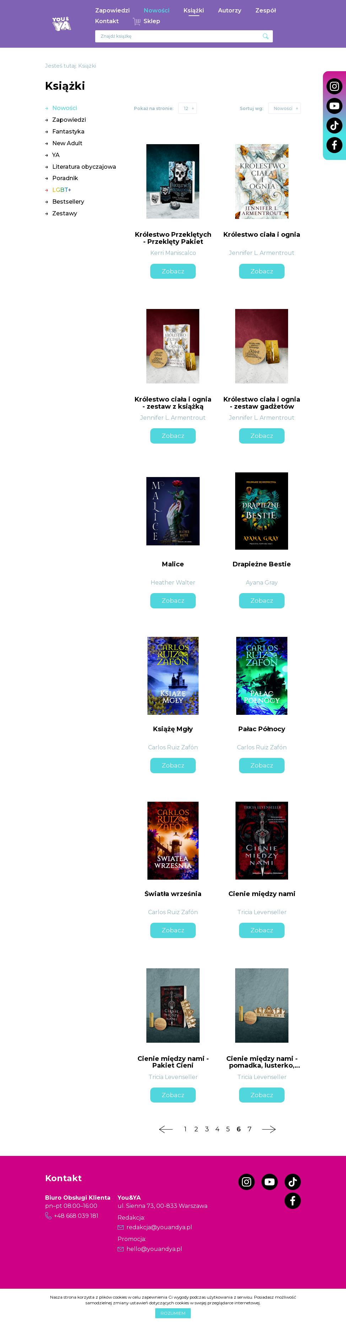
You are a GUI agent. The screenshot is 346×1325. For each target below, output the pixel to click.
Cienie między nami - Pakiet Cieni (173, 1062)
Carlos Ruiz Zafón (173, 747)
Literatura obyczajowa (84, 166)
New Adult (67, 143)
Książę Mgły (173, 729)
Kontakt (107, 21)
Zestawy (64, 213)
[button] (187, 108)
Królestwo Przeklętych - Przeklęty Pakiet (173, 238)
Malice (173, 564)
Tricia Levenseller (262, 912)
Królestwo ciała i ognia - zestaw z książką (173, 403)
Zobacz (173, 271)
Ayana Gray (262, 582)
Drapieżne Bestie (262, 564)
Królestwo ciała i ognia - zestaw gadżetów (261, 403)
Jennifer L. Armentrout (261, 253)
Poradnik (65, 178)
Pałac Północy (261, 729)
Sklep (152, 21)
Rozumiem (173, 1313)
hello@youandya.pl (154, 1249)
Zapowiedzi (112, 10)
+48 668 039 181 (76, 1216)
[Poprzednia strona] (166, 1129)
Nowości (156, 10)
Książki (194, 10)
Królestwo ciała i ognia (261, 235)
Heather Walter (173, 582)
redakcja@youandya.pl (159, 1227)
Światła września (173, 894)
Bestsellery (68, 201)
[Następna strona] (269, 1129)
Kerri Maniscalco (173, 253)
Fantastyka (68, 131)
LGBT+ (61, 190)
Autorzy (229, 10)
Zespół (265, 10)
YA (56, 155)
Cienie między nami (262, 894)
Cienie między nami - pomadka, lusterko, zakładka (262, 1066)
